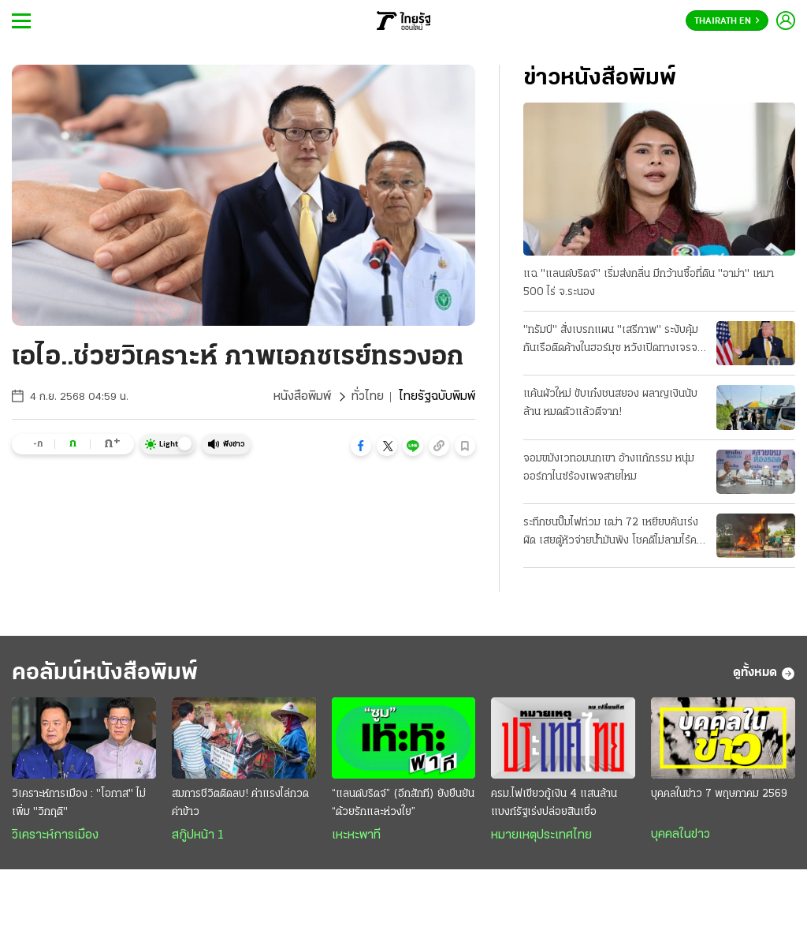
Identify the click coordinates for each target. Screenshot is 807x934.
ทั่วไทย (367, 396)
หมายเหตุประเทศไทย (541, 835)
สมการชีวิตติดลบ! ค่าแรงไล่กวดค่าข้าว (240, 803)
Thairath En (727, 21)
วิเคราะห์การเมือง (55, 835)
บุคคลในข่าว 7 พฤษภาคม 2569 (719, 794)
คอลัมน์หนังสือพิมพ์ (105, 673)
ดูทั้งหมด (764, 674)
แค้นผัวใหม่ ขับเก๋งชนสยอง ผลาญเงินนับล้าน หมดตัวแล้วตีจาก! (610, 403)
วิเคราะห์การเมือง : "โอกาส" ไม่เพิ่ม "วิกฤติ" (79, 803)
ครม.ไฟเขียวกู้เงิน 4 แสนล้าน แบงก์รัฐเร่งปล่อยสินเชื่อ (554, 803)
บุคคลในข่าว (680, 834)
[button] (361, 445)
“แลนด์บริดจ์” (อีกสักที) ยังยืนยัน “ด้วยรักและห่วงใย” (403, 803)
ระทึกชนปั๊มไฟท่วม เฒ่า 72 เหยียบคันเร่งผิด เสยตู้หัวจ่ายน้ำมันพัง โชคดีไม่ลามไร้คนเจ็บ (613, 533)
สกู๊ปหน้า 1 (198, 835)
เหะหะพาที (356, 835)
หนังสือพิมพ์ (302, 396)
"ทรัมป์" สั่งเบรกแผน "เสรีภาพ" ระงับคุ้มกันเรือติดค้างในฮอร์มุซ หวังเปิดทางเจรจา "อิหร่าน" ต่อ (612, 340)
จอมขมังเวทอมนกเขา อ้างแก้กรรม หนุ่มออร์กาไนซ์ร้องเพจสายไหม (608, 468)
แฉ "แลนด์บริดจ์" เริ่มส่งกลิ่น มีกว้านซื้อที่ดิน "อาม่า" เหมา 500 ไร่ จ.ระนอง (648, 283)
